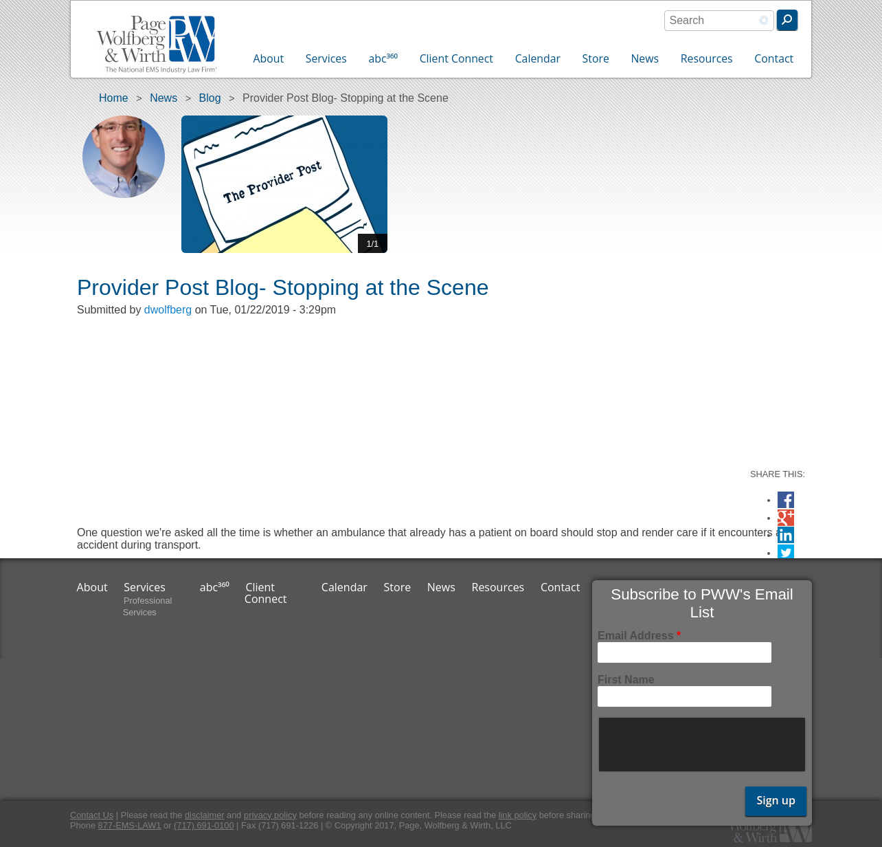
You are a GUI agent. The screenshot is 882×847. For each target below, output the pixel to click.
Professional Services (147, 607)
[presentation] (703, 744)
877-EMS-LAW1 (129, 825)
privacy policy (270, 815)
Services (326, 58)
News (645, 58)
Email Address (639, 635)
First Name (626, 679)
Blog (210, 98)
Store (596, 58)
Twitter (786, 553)
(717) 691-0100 (204, 825)
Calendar (538, 58)
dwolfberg (168, 310)
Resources (707, 58)
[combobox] (719, 20)
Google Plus (786, 519)
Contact (773, 58)
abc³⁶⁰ (383, 58)
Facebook (786, 500)
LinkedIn (786, 535)
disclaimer (205, 815)
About (268, 58)
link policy (517, 815)
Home (113, 98)
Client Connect (456, 58)
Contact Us (91, 815)
